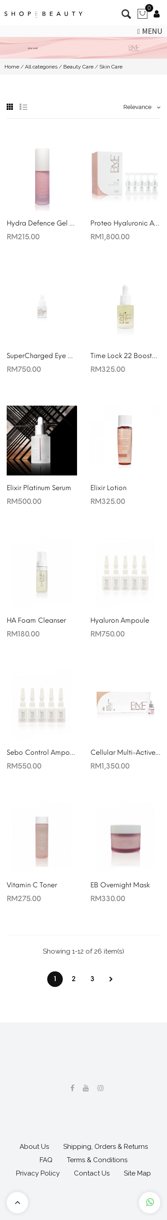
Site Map (137, 1173)
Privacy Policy (38, 1173)
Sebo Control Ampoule (42, 753)
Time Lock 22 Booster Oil (125, 356)
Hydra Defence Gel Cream (42, 223)
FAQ (46, 1160)
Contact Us (92, 1173)
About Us (34, 1147)
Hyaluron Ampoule (119, 620)
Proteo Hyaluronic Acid (125, 223)
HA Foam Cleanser (36, 620)
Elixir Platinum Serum (39, 488)
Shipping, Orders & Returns (105, 1147)
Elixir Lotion (108, 488)
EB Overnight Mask (120, 885)
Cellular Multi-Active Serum (125, 753)
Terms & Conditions (97, 1160)
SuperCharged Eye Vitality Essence (42, 356)
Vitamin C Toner (32, 885)
